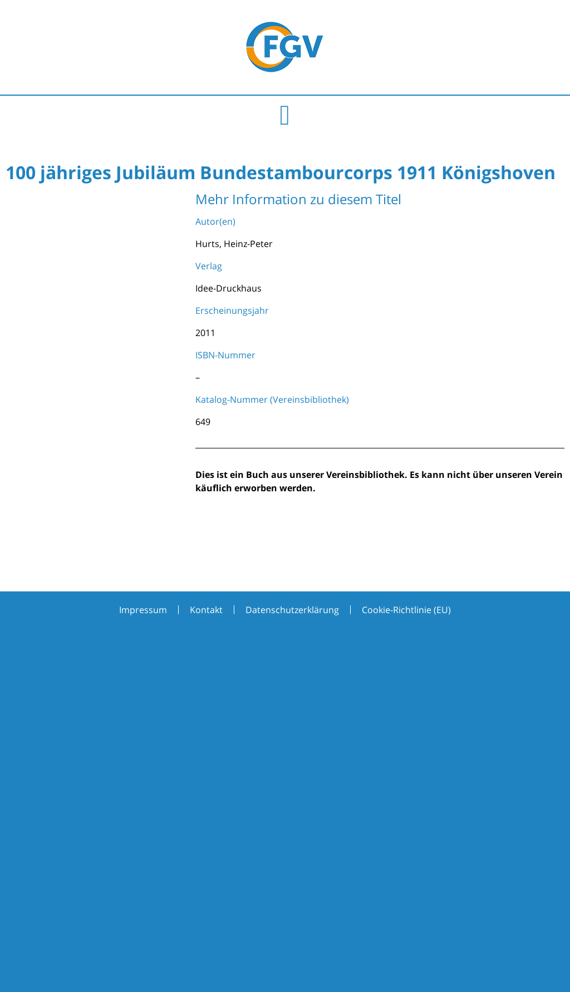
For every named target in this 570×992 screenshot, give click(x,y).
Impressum (143, 610)
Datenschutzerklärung (292, 610)
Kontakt (206, 610)
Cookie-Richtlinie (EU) (406, 610)
